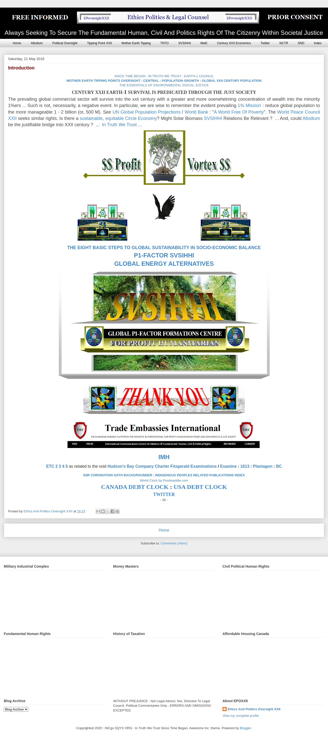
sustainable (91, 118)
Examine (228, 466)
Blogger (245, 728)
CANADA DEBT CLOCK (135, 487)
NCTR (283, 43)
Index (317, 43)
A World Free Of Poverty (239, 112)
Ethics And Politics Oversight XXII (254, 709)
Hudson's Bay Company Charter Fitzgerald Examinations (162, 466)
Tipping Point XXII (99, 43)
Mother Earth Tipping (136, 43)
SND (301, 43)
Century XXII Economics (234, 43)
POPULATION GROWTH (180, 81)
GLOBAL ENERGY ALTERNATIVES (164, 263)
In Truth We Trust (119, 124)
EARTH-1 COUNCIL (199, 76)
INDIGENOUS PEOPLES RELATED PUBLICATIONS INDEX (200, 475)
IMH (164, 457)
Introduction (21, 67)
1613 (245, 466)
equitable (114, 118)
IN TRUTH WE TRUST (164, 76)
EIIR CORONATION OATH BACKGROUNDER (117, 475)
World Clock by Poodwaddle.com (164, 480)
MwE (204, 43)
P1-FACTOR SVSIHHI (164, 255)
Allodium (37, 43)
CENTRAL (151, 81)
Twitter (265, 43)
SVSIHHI (184, 43)
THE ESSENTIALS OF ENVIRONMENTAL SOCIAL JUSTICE (164, 85)
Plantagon (262, 466)
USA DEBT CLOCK (200, 487)
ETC (50, 466)
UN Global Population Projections (146, 112)
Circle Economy (141, 118)
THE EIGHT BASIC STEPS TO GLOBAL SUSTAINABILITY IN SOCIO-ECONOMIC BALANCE (164, 247)
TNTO (164, 43)
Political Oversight (64, 43)
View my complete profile (241, 716)
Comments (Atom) (174, 543)
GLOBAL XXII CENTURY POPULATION (231, 81)
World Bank (196, 112)
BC (279, 466)
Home (17, 43)
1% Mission (249, 105)
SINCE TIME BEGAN (129, 76)
